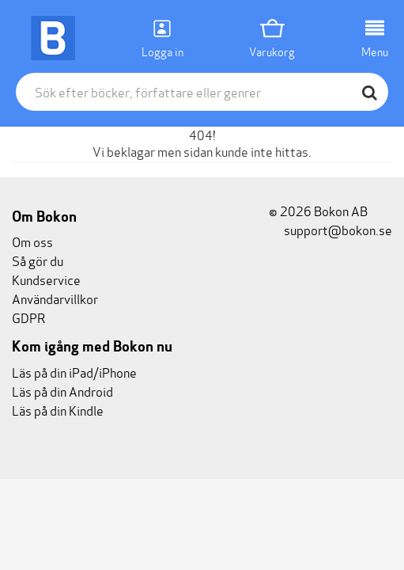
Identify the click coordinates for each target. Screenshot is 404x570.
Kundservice (46, 279)
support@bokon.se (330, 229)
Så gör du (37, 260)
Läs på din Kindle (58, 410)
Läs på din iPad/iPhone (74, 372)
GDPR (28, 317)
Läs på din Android (62, 391)
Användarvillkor (55, 298)
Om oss (32, 241)
